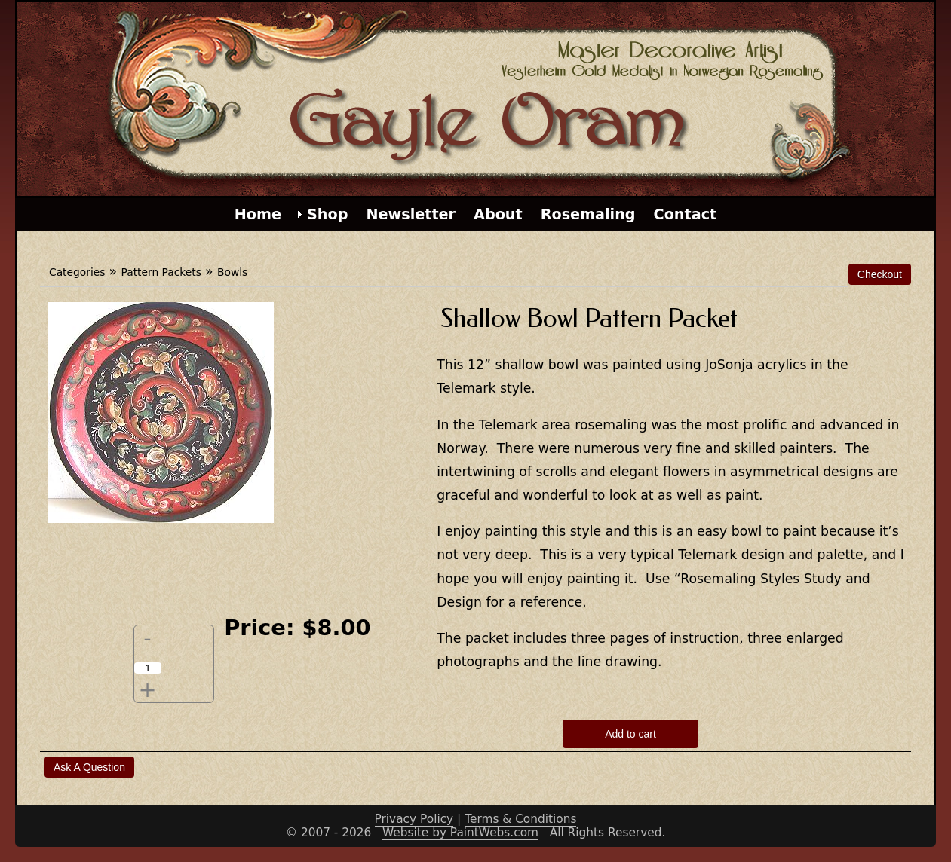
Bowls (232, 272)
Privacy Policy (414, 819)
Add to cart (630, 734)
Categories (77, 272)
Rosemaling (588, 214)
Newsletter (411, 214)
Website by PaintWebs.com (460, 832)
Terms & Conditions (520, 819)
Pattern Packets (161, 272)
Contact (685, 214)
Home (258, 214)
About (498, 214)
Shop (327, 214)
